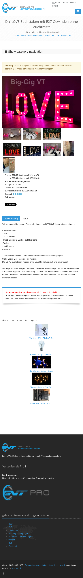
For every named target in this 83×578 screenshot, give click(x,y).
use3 (62, 565)
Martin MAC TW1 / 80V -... (41, 404)
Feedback (12, 546)
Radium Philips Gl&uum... (41, 354)
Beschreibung (11, 218)
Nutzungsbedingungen (18, 533)
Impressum (13, 530)
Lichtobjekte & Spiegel (49, 32)
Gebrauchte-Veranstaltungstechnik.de (41, 565)
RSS (10, 543)
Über (10, 524)
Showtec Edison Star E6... (41, 387)
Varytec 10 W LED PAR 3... (41, 338)
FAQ (10, 527)
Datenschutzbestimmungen (20, 536)
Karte (25, 218)
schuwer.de (17, 568)
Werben (11, 540)
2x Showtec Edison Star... (41, 371)
